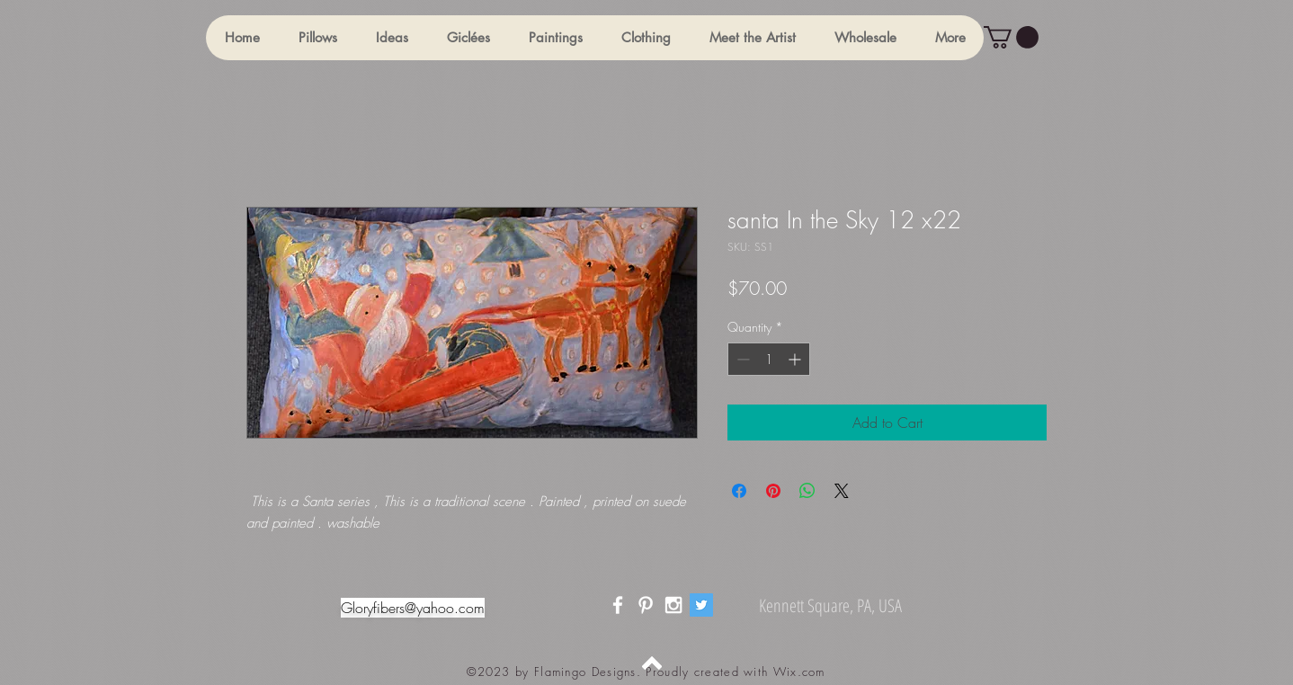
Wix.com (799, 671)
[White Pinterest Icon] (645, 605)
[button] (317, 37)
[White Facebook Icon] (617, 605)
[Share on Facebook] (739, 491)
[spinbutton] (769, 359)
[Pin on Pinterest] (773, 491)
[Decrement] (741, 359)
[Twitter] (701, 605)
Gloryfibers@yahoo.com (413, 608)
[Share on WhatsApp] (807, 491)
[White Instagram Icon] (673, 605)
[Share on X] (841, 491)
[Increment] (796, 359)
